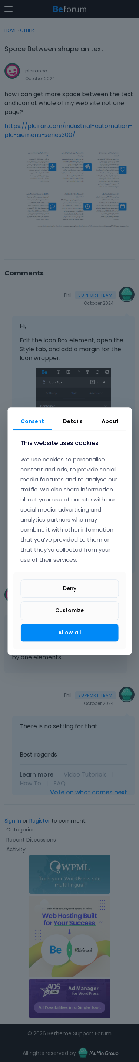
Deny (69, 588)
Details (73, 421)
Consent (32, 421)
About (110, 421)
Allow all (69, 632)
